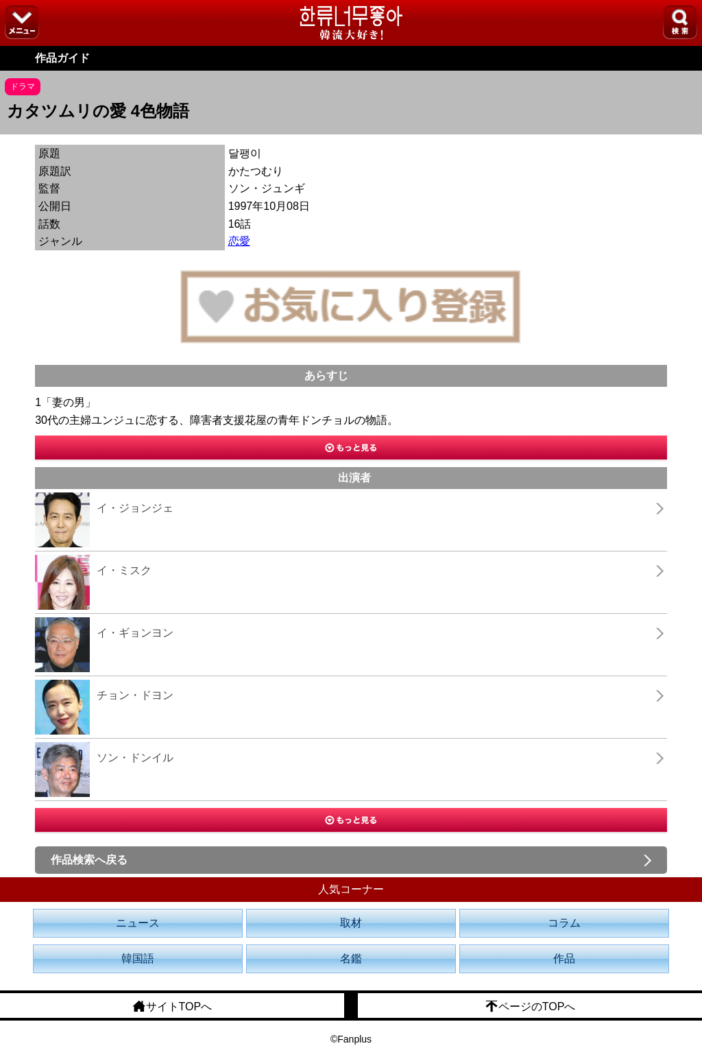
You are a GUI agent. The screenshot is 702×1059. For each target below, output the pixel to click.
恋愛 (239, 241)
